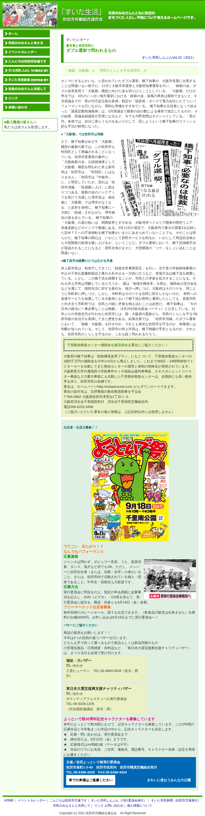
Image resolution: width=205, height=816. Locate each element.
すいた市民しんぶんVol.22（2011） (169, 57)
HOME (8, 800)
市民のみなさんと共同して (71, 805)
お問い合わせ (114, 805)
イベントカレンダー (32, 800)
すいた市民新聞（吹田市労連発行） (176, 800)
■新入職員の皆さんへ (20, 122)
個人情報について (139, 805)
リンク (99, 805)
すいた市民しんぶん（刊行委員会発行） (119, 800)
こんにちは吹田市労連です (68, 800)
